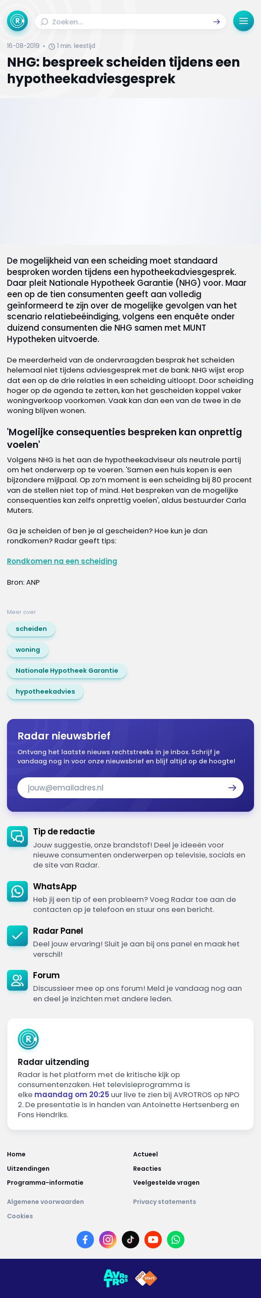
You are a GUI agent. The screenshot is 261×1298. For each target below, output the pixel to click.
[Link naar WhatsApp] (175, 1239)
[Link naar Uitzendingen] (67, 1168)
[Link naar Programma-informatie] (67, 1182)
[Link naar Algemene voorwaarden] (67, 1201)
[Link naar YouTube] (153, 1239)
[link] (31, 629)
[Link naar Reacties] (193, 1168)
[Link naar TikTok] (130, 1239)
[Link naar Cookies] (130, 1216)
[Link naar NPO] (146, 1278)
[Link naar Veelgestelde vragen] (193, 1182)
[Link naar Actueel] (193, 1154)
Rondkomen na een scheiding (62, 561)
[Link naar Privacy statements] (193, 1201)
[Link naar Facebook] (85, 1239)
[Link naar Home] (67, 1154)
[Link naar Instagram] (108, 1239)
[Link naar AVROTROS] (116, 1278)
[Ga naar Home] (17, 20)
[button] (216, 22)
